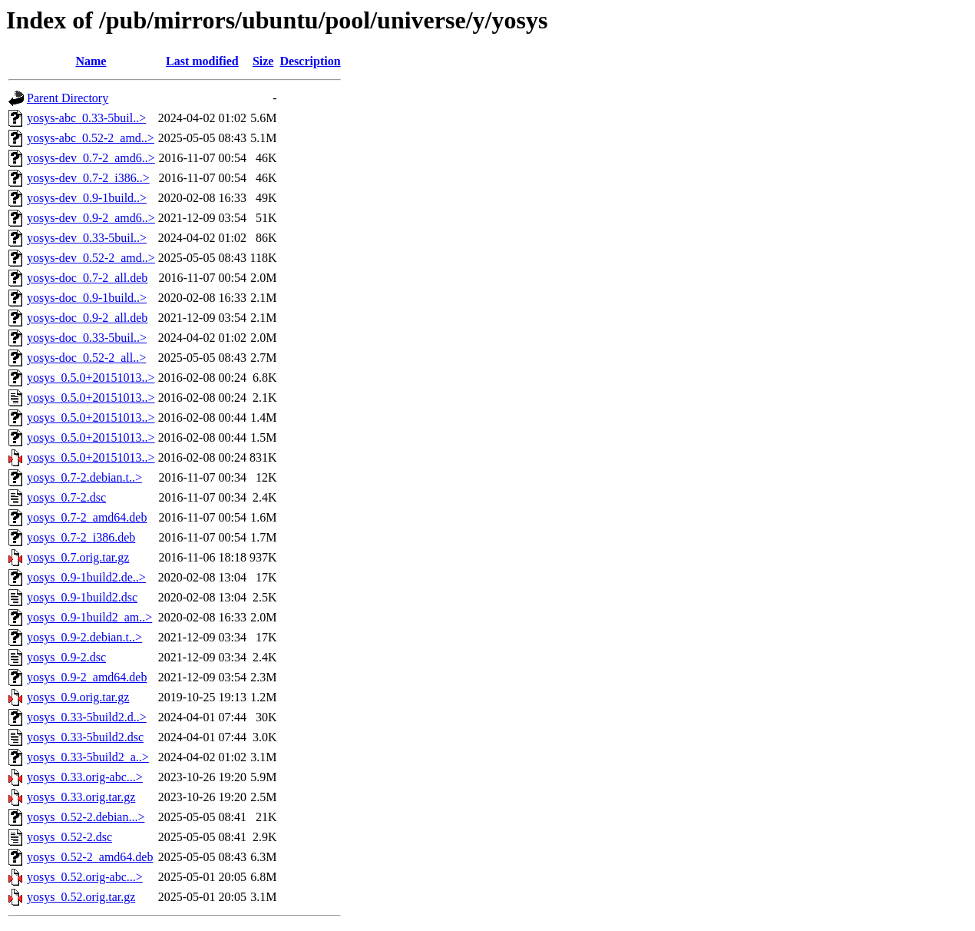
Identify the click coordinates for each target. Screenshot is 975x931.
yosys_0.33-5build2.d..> (87, 717)
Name (90, 61)
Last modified (202, 61)
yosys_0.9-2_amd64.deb (87, 677)
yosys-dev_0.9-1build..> (87, 197)
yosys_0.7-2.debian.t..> (84, 477)
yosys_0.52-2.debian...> (85, 816)
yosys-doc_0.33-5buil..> (87, 337)
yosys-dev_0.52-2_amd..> (91, 257)
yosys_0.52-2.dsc (69, 836)
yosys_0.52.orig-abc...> (85, 876)
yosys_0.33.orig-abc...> (85, 777)
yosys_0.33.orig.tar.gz (81, 796)
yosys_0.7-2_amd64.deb (87, 517)
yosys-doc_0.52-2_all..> (86, 357)
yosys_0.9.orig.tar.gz (78, 697)
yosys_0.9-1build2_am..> (89, 617)
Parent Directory (67, 97)
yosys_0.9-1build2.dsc (82, 597)
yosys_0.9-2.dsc (66, 657)
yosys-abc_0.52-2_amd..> (90, 137)
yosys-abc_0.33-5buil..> (86, 117)
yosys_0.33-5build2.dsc (85, 737)
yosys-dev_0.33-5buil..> (87, 237)
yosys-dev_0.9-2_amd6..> (91, 217)
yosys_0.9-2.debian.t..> (84, 637)
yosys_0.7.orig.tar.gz (78, 557)
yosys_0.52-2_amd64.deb (90, 856)
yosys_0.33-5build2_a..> (88, 757)
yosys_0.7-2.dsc (66, 497)
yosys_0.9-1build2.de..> (86, 577)
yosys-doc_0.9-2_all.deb (87, 317)
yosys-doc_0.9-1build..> (87, 297)
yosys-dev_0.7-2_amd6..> (91, 157)
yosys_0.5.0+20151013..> (91, 377)
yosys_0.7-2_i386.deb (81, 537)
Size (263, 61)
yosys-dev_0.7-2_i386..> (88, 177)
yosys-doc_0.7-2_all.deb (87, 277)
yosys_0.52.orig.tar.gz (81, 896)
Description (309, 61)
